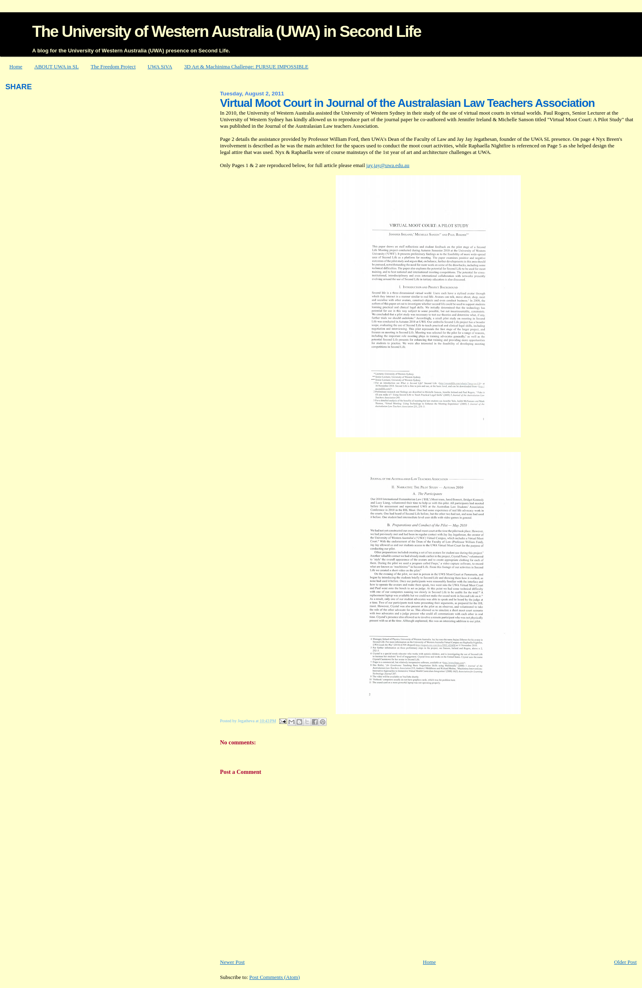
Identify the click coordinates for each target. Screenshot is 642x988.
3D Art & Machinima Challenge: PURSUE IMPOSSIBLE (246, 66)
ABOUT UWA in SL (56, 66)
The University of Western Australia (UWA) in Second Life (226, 31)
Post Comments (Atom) (274, 977)
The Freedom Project (113, 66)
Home (16, 66)
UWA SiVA (160, 66)
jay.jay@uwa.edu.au (387, 165)
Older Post (625, 962)
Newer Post (232, 962)
